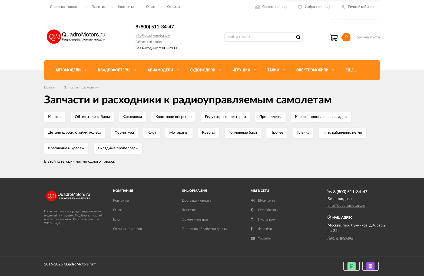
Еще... (351, 70)
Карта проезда (340, 237)
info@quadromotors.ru (152, 35)
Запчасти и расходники (81, 87)
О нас (150, 7)
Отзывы (173, 7)
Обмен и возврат (195, 219)
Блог (117, 219)
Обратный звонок (149, 42)
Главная (49, 87)
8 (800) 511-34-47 (154, 27)
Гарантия (98, 7)
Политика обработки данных (205, 229)
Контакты (126, 7)
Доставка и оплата (64, 7)
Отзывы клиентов (127, 229)
